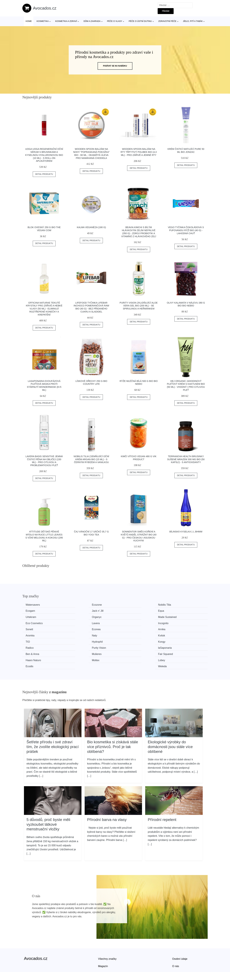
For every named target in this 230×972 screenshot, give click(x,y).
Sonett (30, 622)
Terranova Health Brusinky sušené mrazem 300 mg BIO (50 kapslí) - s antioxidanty (186, 459)
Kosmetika (43, 21)
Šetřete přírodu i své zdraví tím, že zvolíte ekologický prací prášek (53, 727)
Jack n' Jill (32, 610)
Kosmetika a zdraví (66, 21)
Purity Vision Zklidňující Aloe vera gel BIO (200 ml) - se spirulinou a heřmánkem (139, 305)
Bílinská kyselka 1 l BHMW (185, 531)
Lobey (77, 646)
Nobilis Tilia (127, 604)
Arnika (125, 622)
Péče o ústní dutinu (140, 21)
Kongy (30, 634)
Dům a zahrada (92, 21)
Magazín (103, 946)
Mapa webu (104, 953)
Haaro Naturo (176, 640)
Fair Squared (128, 640)
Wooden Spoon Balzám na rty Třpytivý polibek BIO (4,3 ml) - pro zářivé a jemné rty (139, 152)
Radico (78, 634)
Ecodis (125, 646)
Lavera (125, 616)
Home (29, 21)
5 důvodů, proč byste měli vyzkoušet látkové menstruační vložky (48, 804)
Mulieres (79, 640)
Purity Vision (128, 634)
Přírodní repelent (162, 800)
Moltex (30, 646)
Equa (77, 610)
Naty (29, 628)
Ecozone (79, 604)
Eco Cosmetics (82, 616)
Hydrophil (174, 628)
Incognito (174, 616)
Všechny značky (107, 939)
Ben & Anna (33, 640)
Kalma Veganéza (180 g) (91, 227)
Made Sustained (35, 616)
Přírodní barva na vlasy (107, 800)
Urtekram (126, 610)
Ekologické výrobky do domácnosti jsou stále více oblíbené (170, 727)
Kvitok (77, 628)
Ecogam (173, 604)
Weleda (173, 646)
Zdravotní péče (167, 21)
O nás (175, 946)
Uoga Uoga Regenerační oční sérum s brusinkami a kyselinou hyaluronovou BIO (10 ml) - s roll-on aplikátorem (44, 155)
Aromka (173, 622)
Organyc (174, 610)
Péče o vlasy (114, 21)
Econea (78, 622)
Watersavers (33, 604)
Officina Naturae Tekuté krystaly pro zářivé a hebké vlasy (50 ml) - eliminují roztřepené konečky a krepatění (44, 308)
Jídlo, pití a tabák (193, 21)
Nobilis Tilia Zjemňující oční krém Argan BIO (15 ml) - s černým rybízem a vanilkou (91, 459)
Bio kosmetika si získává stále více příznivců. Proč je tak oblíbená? (112, 727)
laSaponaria (176, 634)
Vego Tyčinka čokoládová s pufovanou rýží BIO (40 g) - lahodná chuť (186, 230)
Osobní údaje (179, 939)
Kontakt (176, 953)
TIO (123, 628)
